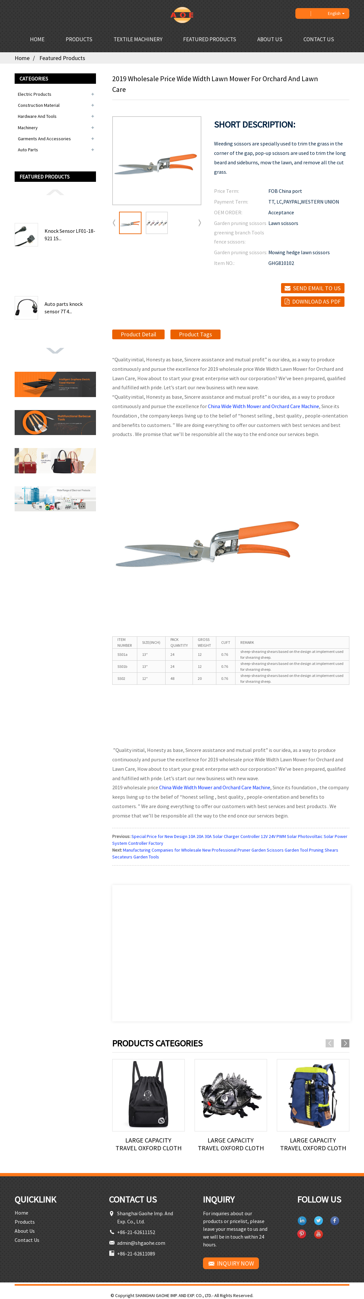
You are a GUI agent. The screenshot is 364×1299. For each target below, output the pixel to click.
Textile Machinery (138, 39)
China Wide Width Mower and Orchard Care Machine (263, 406)
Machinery (28, 128)
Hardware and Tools (37, 116)
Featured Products (209, 39)
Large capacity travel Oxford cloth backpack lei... (148, 1144)
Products (79, 39)
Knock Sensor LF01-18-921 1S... (70, 234)
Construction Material (39, 105)
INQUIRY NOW (235, 1263)
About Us (269, 39)
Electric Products (34, 94)
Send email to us (317, 288)
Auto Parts (28, 150)
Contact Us (318, 39)
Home (37, 39)
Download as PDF (316, 301)
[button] (55, 192)
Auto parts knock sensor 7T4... (64, 307)
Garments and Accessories (44, 139)
